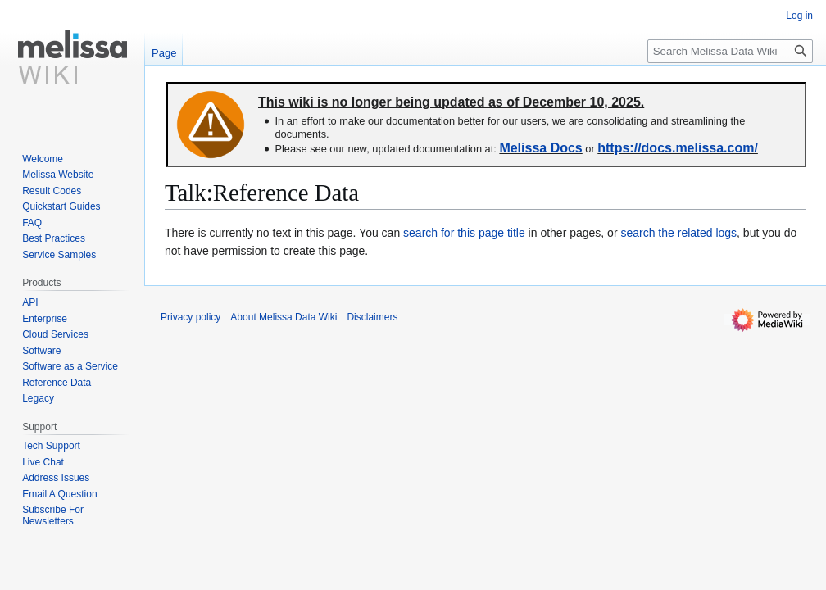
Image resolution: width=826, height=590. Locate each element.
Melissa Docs (540, 148)
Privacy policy (190, 317)
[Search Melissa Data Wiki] (730, 51)
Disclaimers (372, 317)
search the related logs (678, 232)
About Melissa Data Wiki (283, 317)
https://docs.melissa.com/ (677, 148)
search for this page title (464, 232)
